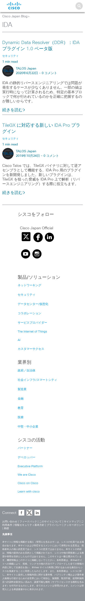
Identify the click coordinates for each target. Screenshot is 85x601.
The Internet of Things (32, 331)
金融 (21, 398)
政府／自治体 (26, 370)
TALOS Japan (26, 68)
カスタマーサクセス (31, 349)
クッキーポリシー (74, 525)
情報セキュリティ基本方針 (29, 525)
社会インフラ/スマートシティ (37, 380)
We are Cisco (27, 474)
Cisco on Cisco (28, 483)
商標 (6, 528)
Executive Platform (30, 466)
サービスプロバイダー (32, 322)
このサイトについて (50, 521)
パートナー (25, 448)
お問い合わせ (9, 521)
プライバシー (54, 525)
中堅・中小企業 (28, 426)
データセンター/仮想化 (33, 304)
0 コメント (49, 73)
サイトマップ (71, 521)
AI (19, 340)
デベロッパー (26, 457)
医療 (21, 417)
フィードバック (28, 521)
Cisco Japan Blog (14, 16)
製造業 (22, 389)
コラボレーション (29, 313)
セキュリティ (26, 294)
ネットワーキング (29, 285)
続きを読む (13, 110)
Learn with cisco (29, 491)
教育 (21, 408)
